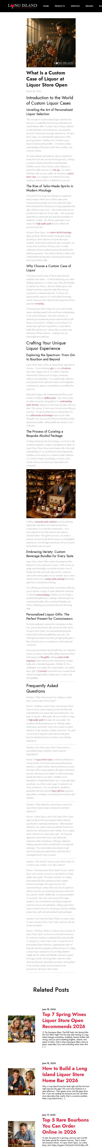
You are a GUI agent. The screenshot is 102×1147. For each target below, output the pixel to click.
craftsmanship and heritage (41, 415)
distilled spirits (50, 397)
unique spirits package (55, 578)
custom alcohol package (60, 232)
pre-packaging (43, 594)
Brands (89, 6)
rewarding (39, 303)
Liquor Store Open (44, 759)
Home (46, 6)
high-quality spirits (44, 223)
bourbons (66, 368)
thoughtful (45, 657)
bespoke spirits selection (46, 521)
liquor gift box (58, 790)
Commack (42, 671)
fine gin (56, 169)
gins (52, 368)
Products (60, 6)
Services (75, 6)
